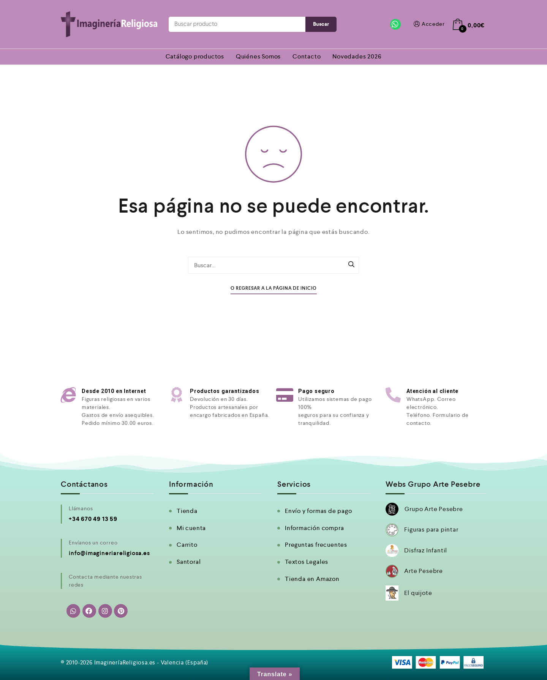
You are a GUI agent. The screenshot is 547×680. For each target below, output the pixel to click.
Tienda (187, 511)
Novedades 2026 (356, 56)
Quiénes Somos (258, 56)
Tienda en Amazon (312, 579)
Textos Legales (306, 562)
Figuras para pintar (431, 529)
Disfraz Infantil (425, 550)
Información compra (314, 528)
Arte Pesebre (423, 571)
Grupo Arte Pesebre (434, 509)
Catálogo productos (195, 56)
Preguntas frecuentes (316, 545)
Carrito (187, 545)
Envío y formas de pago (318, 511)
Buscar (321, 24)
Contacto (306, 56)
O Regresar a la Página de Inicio (274, 288)
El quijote (418, 593)
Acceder (428, 24)
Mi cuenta (191, 528)
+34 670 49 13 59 (93, 519)
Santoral (189, 562)
